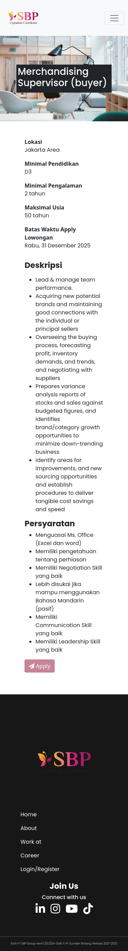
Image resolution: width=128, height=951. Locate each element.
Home (28, 814)
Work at (30, 842)
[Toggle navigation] (114, 18)
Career (29, 855)
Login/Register (39, 869)
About (28, 828)
